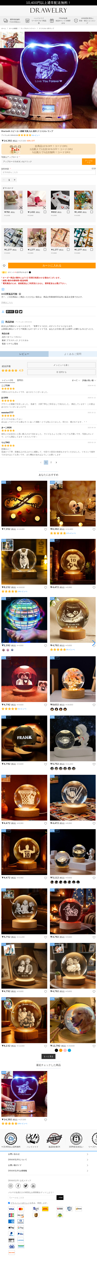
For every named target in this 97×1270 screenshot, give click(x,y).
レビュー (24, 353)
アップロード (89, 161)
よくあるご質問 (72, 353)
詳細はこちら (7, 302)
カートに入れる (51, 265)
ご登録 (60, 1197)
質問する (61, 372)
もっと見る (48, 1056)
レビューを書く (62, 365)
